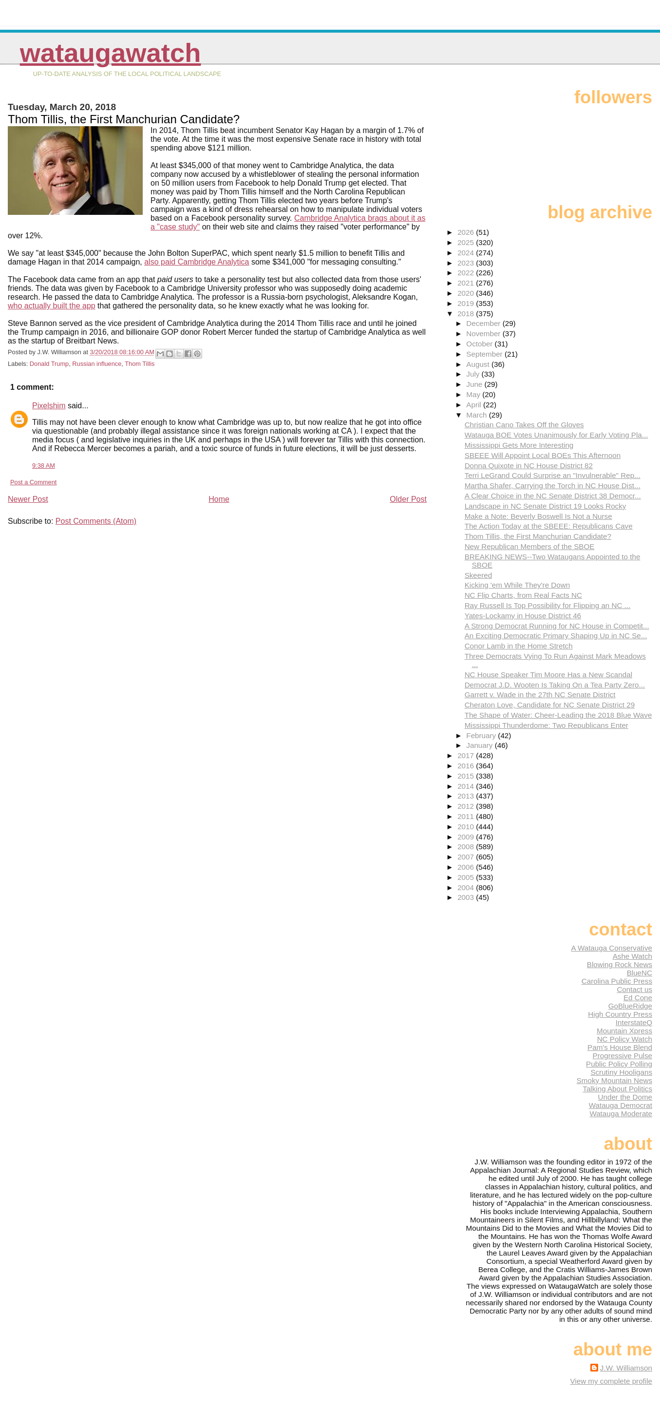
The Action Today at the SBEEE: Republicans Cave (549, 526)
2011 (466, 816)
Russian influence (96, 363)
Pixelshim (48, 405)
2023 (466, 263)
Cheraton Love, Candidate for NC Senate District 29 (550, 705)
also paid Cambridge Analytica (196, 262)
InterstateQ (634, 1022)
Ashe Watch (632, 956)
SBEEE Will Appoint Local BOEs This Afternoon (543, 455)
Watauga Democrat (620, 1105)
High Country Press (620, 1014)
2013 (466, 796)
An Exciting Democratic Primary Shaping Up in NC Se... (556, 635)
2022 (466, 272)
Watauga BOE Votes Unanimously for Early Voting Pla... (556, 435)
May (474, 394)
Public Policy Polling (619, 1064)
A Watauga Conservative (611, 948)
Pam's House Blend (619, 1047)
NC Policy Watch (624, 1039)
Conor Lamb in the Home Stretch (519, 646)
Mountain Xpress (624, 1031)
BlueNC (639, 973)
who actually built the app (51, 306)
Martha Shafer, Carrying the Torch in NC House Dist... (553, 485)
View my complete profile (611, 1381)
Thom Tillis (139, 363)
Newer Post (28, 499)
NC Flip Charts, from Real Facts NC (523, 595)
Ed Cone (637, 997)
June (475, 384)
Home (218, 499)
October (480, 344)
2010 (466, 826)
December (484, 323)
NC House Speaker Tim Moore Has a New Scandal (548, 674)
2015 (466, 776)
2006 (466, 867)
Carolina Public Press (617, 981)
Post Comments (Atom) (96, 521)
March (477, 415)
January (480, 745)
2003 (466, 897)
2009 (466, 837)
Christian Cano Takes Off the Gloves (524, 424)
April (474, 404)
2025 (466, 242)
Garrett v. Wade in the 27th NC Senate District (540, 694)
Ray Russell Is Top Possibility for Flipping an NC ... (548, 605)
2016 (466, 766)
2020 (466, 293)
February (482, 735)
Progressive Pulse (622, 1055)
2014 (466, 786)
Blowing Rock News (619, 964)
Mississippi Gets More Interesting (519, 445)
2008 (466, 846)
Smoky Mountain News (614, 1080)
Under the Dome (625, 1097)
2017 (466, 755)
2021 (466, 283)
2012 (466, 806)
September (485, 354)
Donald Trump (49, 363)
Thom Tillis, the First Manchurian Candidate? (538, 536)
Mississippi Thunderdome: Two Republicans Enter (546, 725)
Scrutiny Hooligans (621, 1072)
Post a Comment (33, 482)
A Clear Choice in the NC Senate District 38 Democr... (553, 496)
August (478, 364)
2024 (466, 252)
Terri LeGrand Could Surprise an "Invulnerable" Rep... (553, 475)
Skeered (478, 575)
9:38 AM (43, 465)
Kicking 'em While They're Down (517, 585)
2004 (466, 887)
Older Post (408, 499)
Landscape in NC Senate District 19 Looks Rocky (545, 506)
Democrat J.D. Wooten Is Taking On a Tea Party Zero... (555, 685)
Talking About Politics (617, 1089)
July (473, 374)
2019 (466, 303)
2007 (466, 857)
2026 (466, 232)
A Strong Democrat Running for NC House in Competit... (557, 626)
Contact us (634, 989)
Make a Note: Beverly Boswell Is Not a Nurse (538, 516)
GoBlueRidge (630, 1006)
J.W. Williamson (626, 1368)
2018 (466, 313)
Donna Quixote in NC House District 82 (529, 465)
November (484, 333)
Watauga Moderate (620, 1113)
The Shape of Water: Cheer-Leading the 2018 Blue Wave (558, 715)
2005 (466, 877)
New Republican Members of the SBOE (530, 546)
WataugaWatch (110, 53)
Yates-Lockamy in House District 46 (523, 615)
